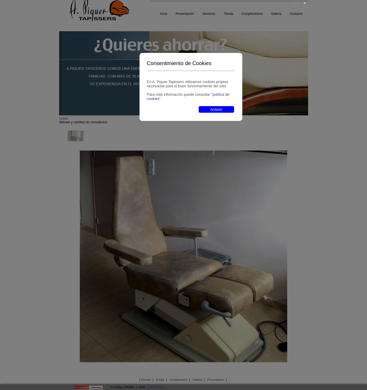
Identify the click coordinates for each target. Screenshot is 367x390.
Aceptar (216, 109)
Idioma (296, 3)
